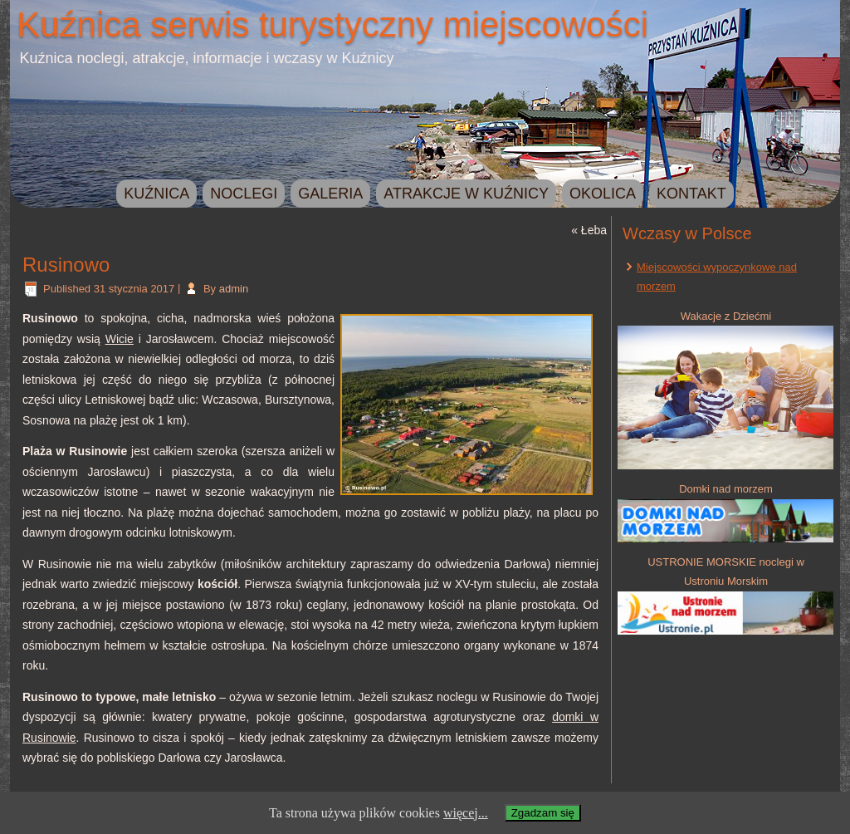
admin (233, 288)
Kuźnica (156, 193)
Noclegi (243, 193)
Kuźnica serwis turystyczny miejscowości (332, 24)
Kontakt (691, 193)
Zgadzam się (542, 813)
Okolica (602, 193)
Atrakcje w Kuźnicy (466, 193)
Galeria (330, 193)
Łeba (594, 230)
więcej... (465, 813)
